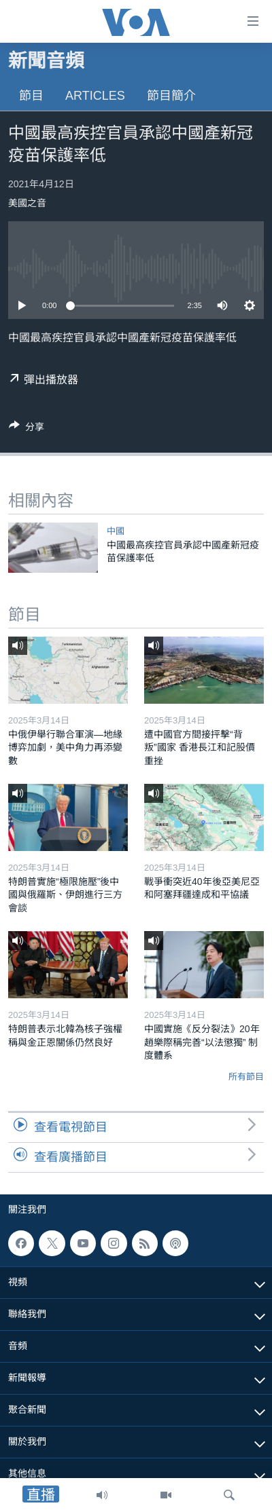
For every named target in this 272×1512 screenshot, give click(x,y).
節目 (31, 95)
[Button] (26, 429)
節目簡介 (171, 95)
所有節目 (246, 1077)
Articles (95, 95)
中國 (115, 531)
